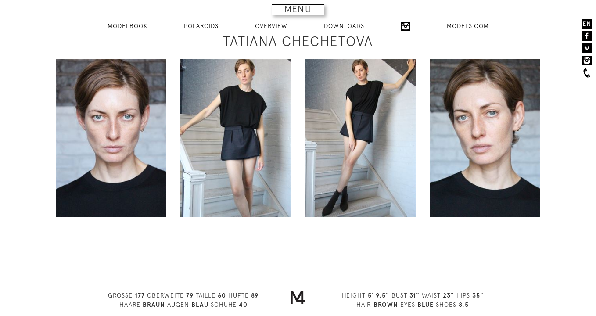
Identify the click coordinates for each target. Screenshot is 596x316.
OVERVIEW (271, 26)
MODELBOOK (127, 26)
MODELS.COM (468, 26)
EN (586, 24)
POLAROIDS (201, 26)
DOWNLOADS (344, 26)
